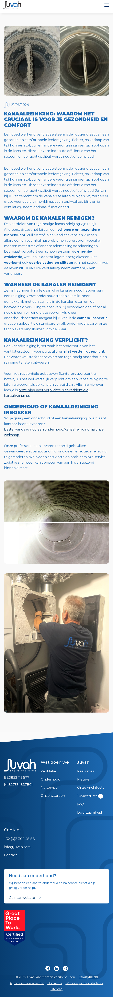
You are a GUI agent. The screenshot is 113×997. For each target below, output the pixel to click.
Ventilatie (48, 771)
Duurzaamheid (89, 812)
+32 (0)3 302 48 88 (19, 839)
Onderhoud (50, 779)
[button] (106, 5)
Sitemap (56, 989)
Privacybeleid (88, 977)
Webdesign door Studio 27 (84, 983)
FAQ (80, 804)
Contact (10, 855)
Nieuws (83, 779)
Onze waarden (53, 796)
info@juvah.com (17, 847)
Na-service (49, 787)
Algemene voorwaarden (27, 983)
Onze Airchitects (90, 787)
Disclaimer (54, 983)
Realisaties (85, 771)
